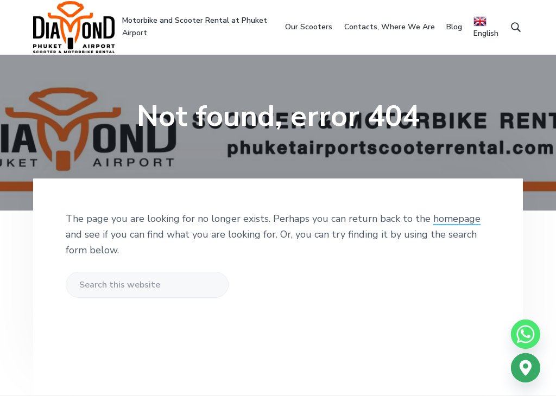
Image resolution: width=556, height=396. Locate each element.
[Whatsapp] (525, 334)
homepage (457, 218)
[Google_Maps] (525, 367)
